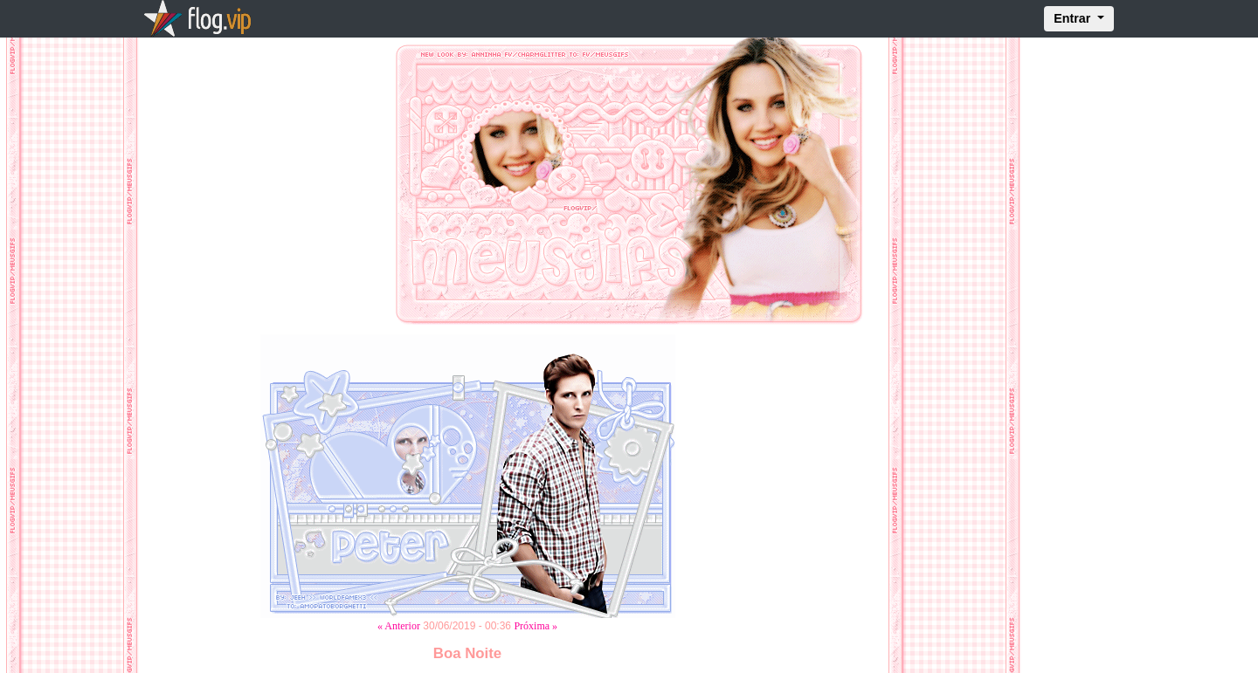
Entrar (1074, 18)
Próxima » (535, 626)
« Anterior (398, 626)
